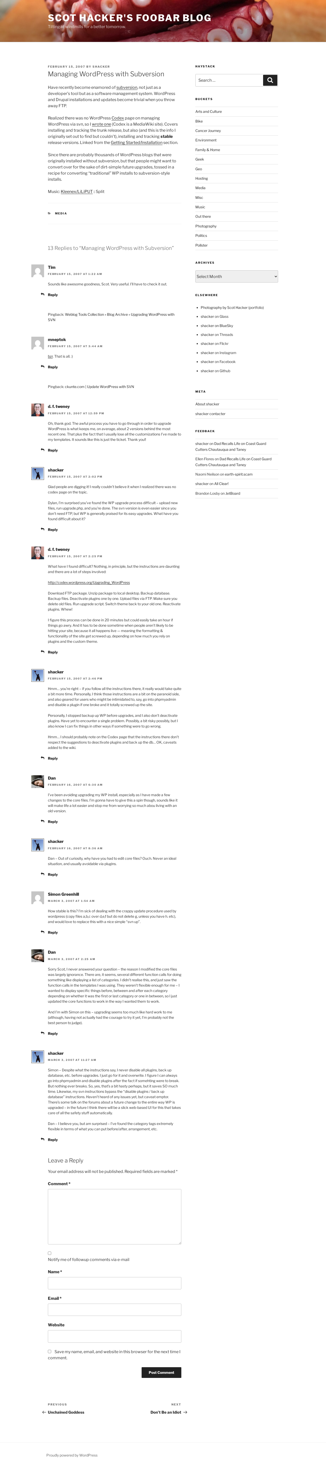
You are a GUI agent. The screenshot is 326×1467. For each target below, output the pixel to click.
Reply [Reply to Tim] (53, 295)
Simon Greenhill (63, 894)
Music (200, 207)
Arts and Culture (208, 111)
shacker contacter (210, 413)
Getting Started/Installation (136, 142)
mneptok (57, 339)
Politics (201, 235)
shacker (101, 66)
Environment (205, 140)
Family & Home (207, 150)
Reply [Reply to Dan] (53, 821)
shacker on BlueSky (217, 325)
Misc (199, 197)
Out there (203, 216)
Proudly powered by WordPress (72, 1455)
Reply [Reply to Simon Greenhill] (53, 932)
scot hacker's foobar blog (130, 17)
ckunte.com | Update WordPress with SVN (99, 386)
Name (55, 1271)
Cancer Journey (208, 130)
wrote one (101, 124)
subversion (126, 87)
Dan (52, 778)
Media (61, 213)
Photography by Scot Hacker (224, 307)
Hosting (201, 178)
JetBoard (232, 493)
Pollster (201, 245)
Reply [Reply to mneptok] (53, 367)
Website (56, 1325)
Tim (52, 267)
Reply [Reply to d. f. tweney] (53, 450)
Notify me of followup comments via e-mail (88, 1259)
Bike (199, 121)
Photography (205, 226)
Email (55, 1298)
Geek (199, 159)
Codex (118, 118)
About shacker (207, 404)
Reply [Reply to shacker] (53, 529)
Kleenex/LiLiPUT (77, 191)
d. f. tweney (59, 406)
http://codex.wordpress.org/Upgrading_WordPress (89, 582)
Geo (198, 169)
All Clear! (221, 483)
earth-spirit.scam (239, 474)
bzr (50, 356)
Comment (59, 1183)
